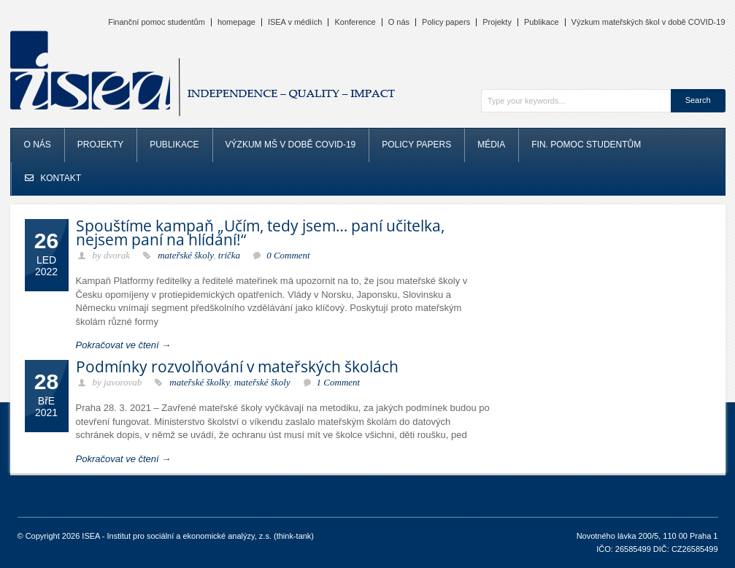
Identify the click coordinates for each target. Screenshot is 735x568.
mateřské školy (185, 255)
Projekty (497, 22)
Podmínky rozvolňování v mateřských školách (237, 366)
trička (229, 255)
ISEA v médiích (295, 22)
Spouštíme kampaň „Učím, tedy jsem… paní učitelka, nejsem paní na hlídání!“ (260, 232)
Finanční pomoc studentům (156, 22)
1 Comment (339, 382)
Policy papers (446, 22)
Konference (354, 22)
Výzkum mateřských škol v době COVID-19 (649, 22)
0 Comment (288, 255)
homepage (236, 22)
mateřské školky (199, 382)
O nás (398, 22)
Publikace (541, 22)
